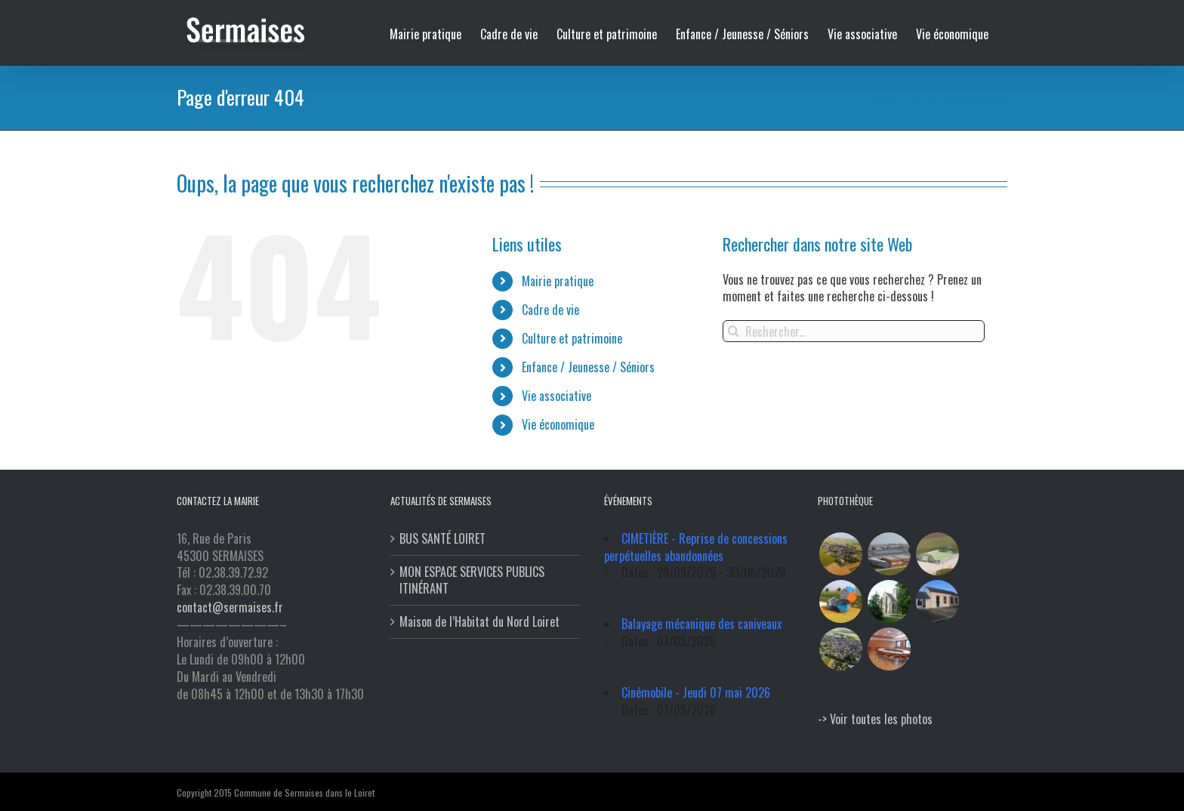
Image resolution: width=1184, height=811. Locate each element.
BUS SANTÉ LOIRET (439, 538)
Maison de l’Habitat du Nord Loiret (476, 622)
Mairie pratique (554, 281)
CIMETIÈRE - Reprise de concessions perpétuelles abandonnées (693, 547)
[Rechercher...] (851, 331)
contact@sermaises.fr (227, 607)
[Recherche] (731, 331)
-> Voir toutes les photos (872, 719)
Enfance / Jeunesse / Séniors (584, 367)
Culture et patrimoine (568, 338)
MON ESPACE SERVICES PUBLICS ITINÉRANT (468, 580)
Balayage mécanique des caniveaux (698, 624)
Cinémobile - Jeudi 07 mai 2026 (692, 692)
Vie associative (552, 396)
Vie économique (554, 424)
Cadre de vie (546, 310)
